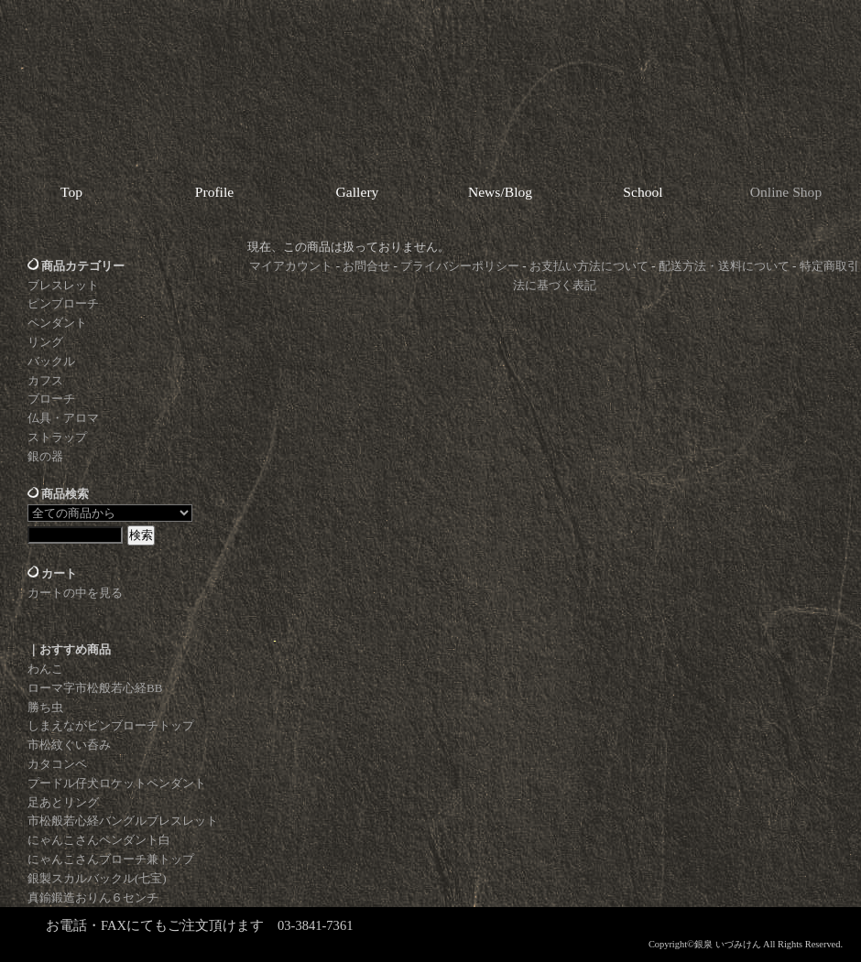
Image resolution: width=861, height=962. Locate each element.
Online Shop (786, 192)
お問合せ (366, 266)
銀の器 (45, 456)
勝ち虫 (45, 707)
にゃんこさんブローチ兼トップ (110, 859)
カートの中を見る (75, 593)
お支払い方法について (588, 266)
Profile (214, 192)
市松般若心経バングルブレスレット (122, 820)
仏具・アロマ (63, 418)
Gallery (357, 192)
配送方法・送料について (724, 266)
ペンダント (57, 323)
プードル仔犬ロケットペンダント (116, 783)
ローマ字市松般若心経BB (94, 688)
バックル (51, 361)
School (642, 192)
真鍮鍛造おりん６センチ (92, 897)
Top (71, 192)
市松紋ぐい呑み (69, 744)
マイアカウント (290, 266)
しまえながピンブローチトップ (110, 725)
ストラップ (57, 437)
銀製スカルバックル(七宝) (97, 878)
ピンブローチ (63, 303)
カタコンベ (57, 764)
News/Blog (500, 192)
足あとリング (63, 802)
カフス (45, 380)
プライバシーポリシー (459, 266)
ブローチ (51, 398)
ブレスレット (63, 285)
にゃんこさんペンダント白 (98, 840)
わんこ (45, 669)
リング (45, 342)
